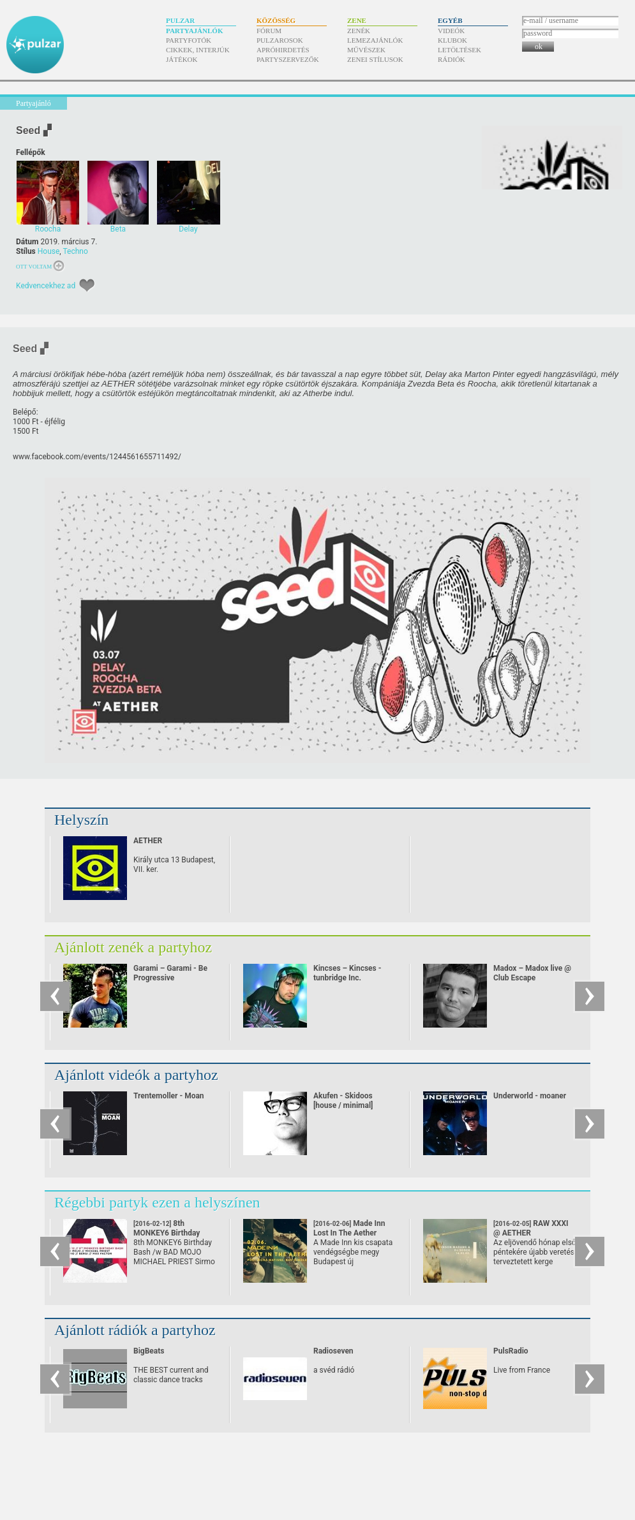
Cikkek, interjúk (198, 50)
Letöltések (459, 50)
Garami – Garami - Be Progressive (170, 973)
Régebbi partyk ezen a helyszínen (157, 1202)
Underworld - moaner (529, 1095)
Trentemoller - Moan (168, 1095)
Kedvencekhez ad (45, 285)
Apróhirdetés (283, 50)
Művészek (366, 50)
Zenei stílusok (375, 59)
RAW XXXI (531, 1228)
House (49, 251)
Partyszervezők (288, 59)
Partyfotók (188, 40)
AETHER (147, 840)
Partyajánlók (194, 30)
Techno (75, 251)
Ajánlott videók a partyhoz (136, 1074)
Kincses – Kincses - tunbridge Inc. (347, 973)
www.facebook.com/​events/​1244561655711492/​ (97, 456)
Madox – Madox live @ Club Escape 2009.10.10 (532, 978)
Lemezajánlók (375, 40)
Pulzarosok (280, 40)
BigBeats (148, 1351)
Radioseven (333, 1351)
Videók (451, 30)
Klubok (452, 40)
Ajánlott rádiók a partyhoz (135, 1330)
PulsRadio (510, 1351)
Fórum (269, 30)
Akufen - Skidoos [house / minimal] (343, 1100)
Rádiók (451, 59)
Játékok (182, 59)
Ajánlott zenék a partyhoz (133, 947)
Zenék (358, 30)
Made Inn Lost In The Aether (349, 1233)
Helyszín (81, 819)
